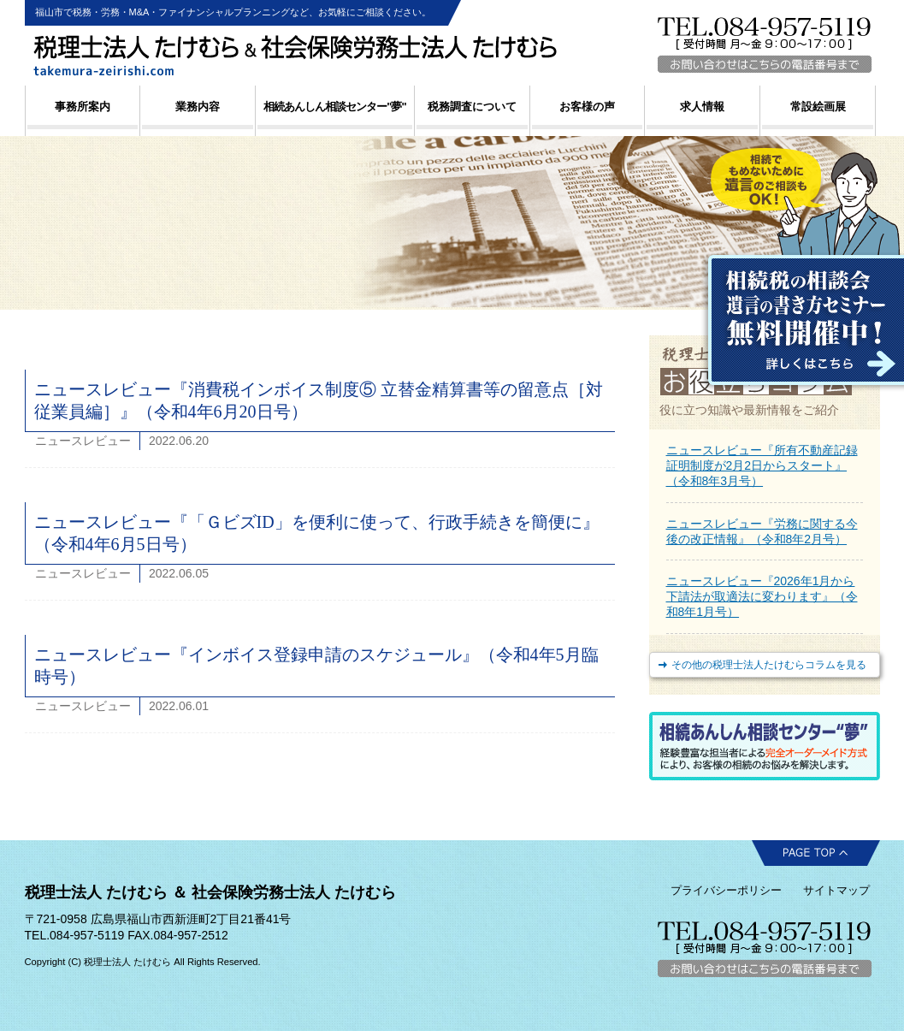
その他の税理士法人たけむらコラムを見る (768, 665)
